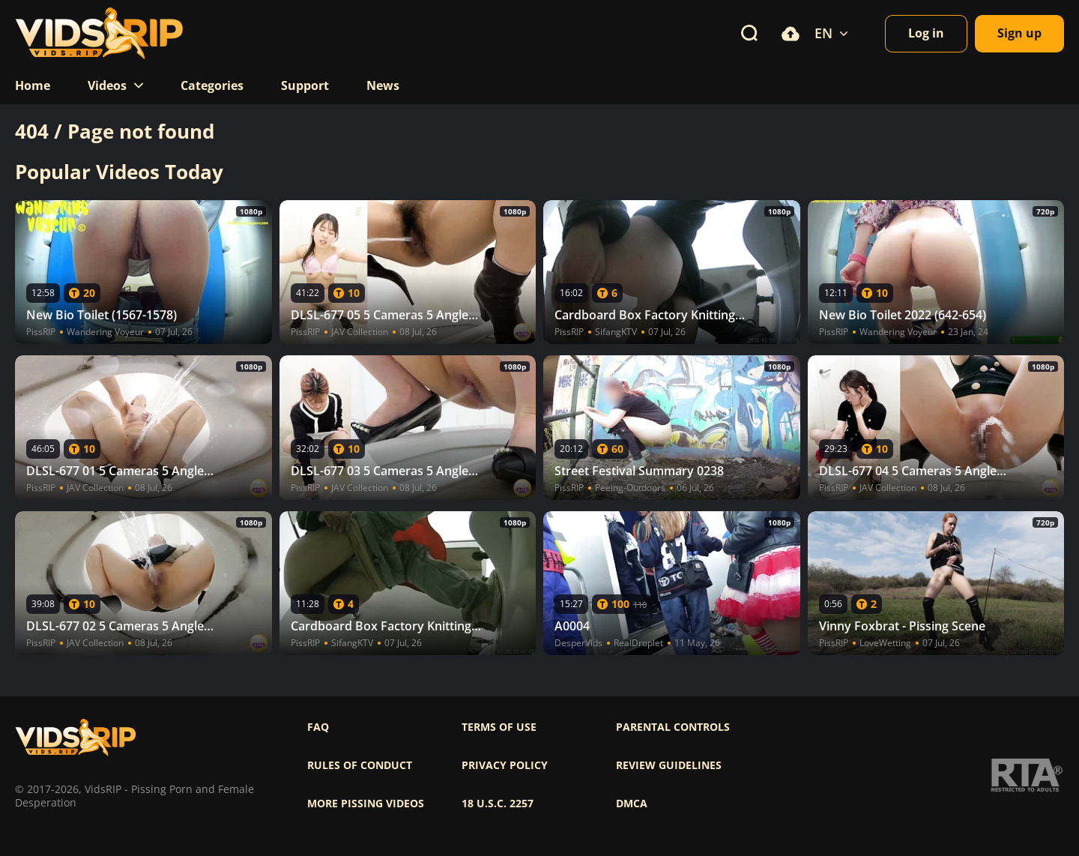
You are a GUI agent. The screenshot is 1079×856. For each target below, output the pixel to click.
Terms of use (499, 727)
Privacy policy (505, 765)
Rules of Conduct (359, 765)
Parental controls (673, 727)
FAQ (318, 727)
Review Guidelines (669, 765)
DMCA (631, 803)
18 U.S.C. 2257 (498, 803)
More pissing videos (365, 803)
